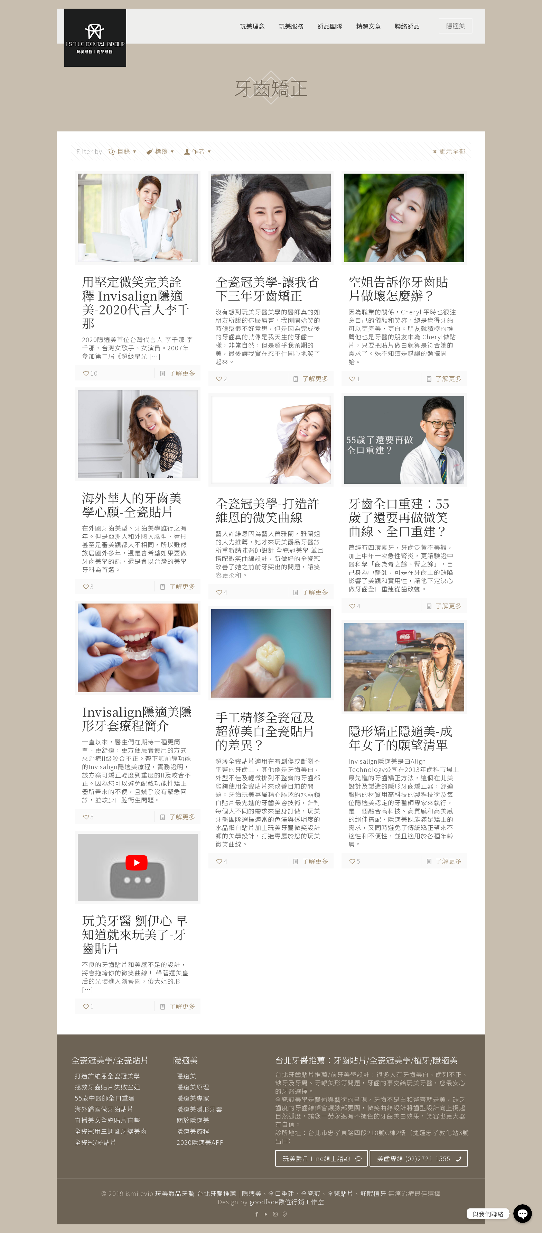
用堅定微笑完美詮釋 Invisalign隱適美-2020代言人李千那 (135, 302)
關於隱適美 (193, 1119)
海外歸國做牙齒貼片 (104, 1108)
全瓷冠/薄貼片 (96, 1142)
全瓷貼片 (340, 1193)
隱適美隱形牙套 (200, 1108)
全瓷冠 (311, 1193)
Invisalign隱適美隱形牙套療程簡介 (137, 718)
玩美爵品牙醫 (175, 1193)
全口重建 (281, 1193)
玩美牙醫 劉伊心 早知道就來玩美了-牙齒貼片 (135, 934)
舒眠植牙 (373, 1193)
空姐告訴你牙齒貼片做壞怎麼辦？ (398, 288)
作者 (198, 151)
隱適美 (455, 25)
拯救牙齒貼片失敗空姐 (107, 1086)
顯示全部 (448, 151)
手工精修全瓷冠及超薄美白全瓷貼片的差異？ (265, 730)
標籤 (161, 151)
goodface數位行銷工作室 (287, 1201)
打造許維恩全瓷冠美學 (107, 1075)
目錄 (123, 151)
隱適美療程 (193, 1130)
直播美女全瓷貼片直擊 (107, 1119)
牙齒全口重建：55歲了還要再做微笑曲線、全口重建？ (398, 517)
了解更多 (182, 372)
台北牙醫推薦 (216, 1193)
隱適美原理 (193, 1086)
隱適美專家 (193, 1097)
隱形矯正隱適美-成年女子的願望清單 (400, 737)
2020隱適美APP (200, 1142)
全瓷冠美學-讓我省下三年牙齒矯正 (267, 288)
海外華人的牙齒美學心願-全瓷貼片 (131, 504)
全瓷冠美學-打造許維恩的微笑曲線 (267, 510)
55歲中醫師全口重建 (105, 1097)
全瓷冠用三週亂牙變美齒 (111, 1130)
